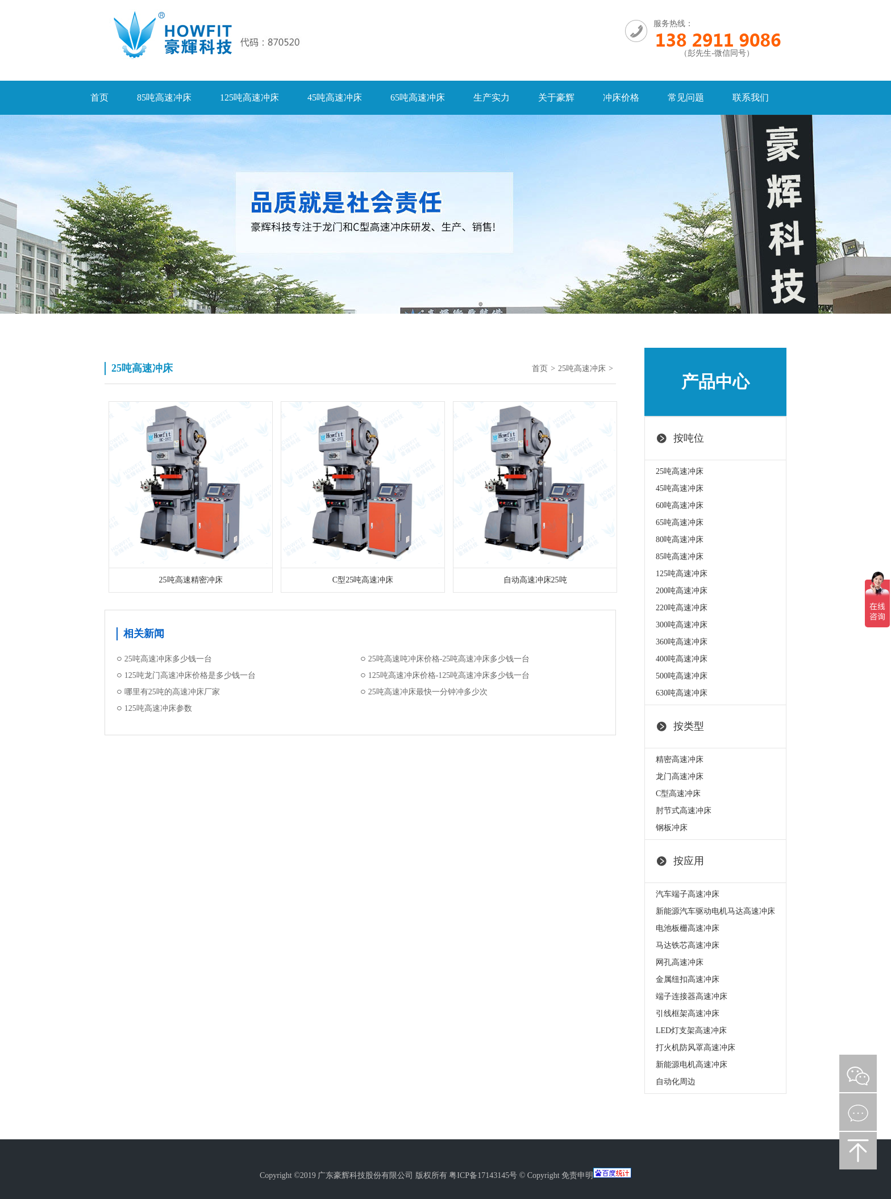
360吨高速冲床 (681, 642)
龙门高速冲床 (679, 776)
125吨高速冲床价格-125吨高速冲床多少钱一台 (449, 675)
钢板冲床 (672, 827)
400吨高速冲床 (681, 659)
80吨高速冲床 (679, 539)
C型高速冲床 (678, 793)
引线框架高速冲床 (687, 1013)
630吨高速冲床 (681, 693)
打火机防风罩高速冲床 (695, 1047)
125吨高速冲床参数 (158, 708)
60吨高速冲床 (679, 505)
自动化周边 (676, 1081)
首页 (99, 97)
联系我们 (750, 97)
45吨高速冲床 (334, 97)
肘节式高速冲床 (683, 810)
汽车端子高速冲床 (687, 894)
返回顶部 (858, 1150)
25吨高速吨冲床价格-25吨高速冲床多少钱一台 (449, 659)
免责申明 (577, 1175)
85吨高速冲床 (164, 97)
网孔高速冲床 (679, 962)
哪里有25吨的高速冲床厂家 (172, 692)
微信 (858, 1073)
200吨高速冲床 (681, 590)
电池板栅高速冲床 (687, 928)
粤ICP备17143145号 (483, 1175)
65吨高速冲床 (417, 97)
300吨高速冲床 (681, 625)
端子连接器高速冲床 (691, 996)
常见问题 (686, 97)
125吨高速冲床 (249, 97)
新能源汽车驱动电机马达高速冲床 (715, 911)
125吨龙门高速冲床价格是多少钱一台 (190, 675)
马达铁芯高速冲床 (687, 945)
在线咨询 (858, 1112)
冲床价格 (621, 97)
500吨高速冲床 (681, 676)
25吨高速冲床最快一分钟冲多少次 (428, 692)
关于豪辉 (556, 97)
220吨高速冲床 (681, 607)
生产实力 (491, 97)
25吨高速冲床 (582, 368)
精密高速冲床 (679, 759)
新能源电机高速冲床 (691, 1064)
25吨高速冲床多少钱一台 (168, 659)
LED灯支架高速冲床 (691, 1030)
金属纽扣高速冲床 (687, 979)
